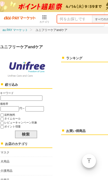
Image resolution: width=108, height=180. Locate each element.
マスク (4, 152)
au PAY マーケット (15, 30)
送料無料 (9, 114)
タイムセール (12, 118)
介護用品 (6, 170)
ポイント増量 (12, 126)
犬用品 (4, 161)
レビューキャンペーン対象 (20, 122)
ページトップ (89, 161)
